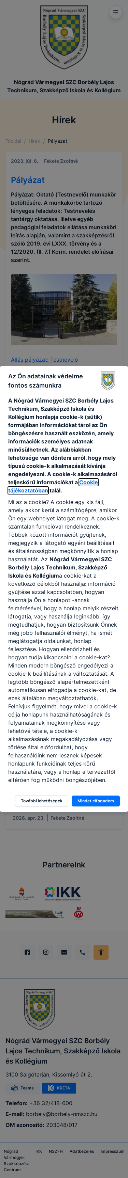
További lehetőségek (41, 800)
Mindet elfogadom (95, 800)
